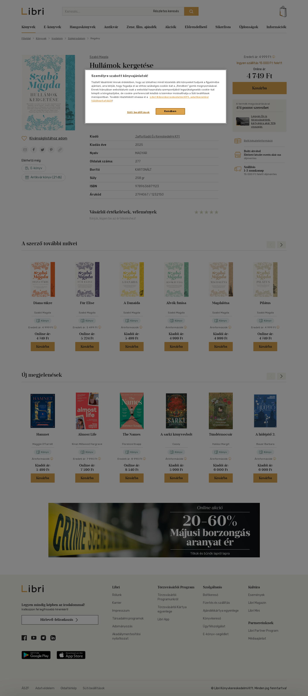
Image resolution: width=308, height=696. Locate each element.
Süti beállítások (138, 112)
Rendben (170, 111)
